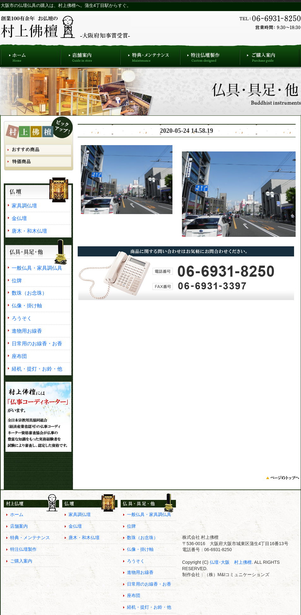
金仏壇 (19, 218)
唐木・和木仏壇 (29, 231)
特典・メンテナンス (150, 55)
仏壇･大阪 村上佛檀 (230, 562)
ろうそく (22, 318)
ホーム (31, 55)
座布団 (19, 356)
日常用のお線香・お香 (37, 343)
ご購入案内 (269, 55)
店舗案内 (90, 55)
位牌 (17, 280)
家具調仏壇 (24, 205)
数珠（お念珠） (29, 293)
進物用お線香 (27, 331)
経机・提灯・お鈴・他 (37, 369)
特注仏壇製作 (210, 55)
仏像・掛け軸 (27, 305)
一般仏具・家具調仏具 (37, 268)
